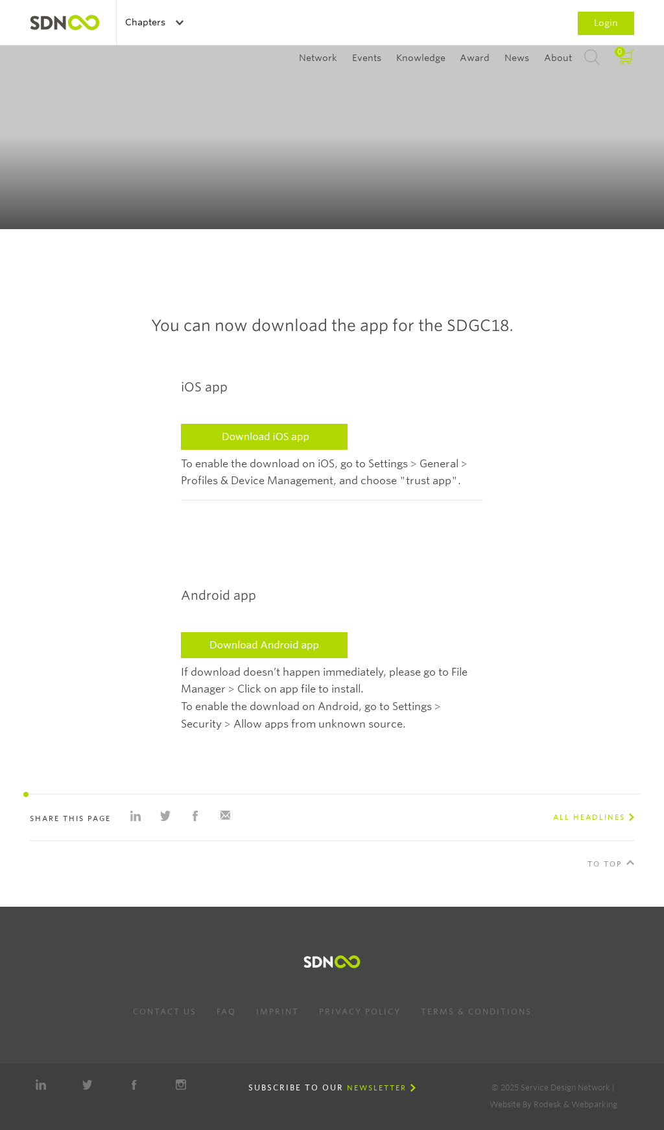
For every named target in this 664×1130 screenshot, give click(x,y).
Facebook (134, 1084)
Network (318, 58)
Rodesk (548, 1104)
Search (592, 57)
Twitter (87, 1084)
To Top (604, 863)
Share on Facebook (195, 816)
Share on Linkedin (135, 816)
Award (475, 58)
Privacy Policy (360, 1011)
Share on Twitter (165, 816)
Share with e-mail (225, 816)
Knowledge (420, 58)
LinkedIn (41, 1084)
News (516, 58)
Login (606, 23)
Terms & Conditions (476, 1011)
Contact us (164, 1011)
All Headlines (589, 817)
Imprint (277, 1011)
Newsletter (377, 1087)
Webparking (594, 1104)
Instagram (181, 1084)
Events (366, 58)
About (558, 58)
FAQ (226, 1011)
